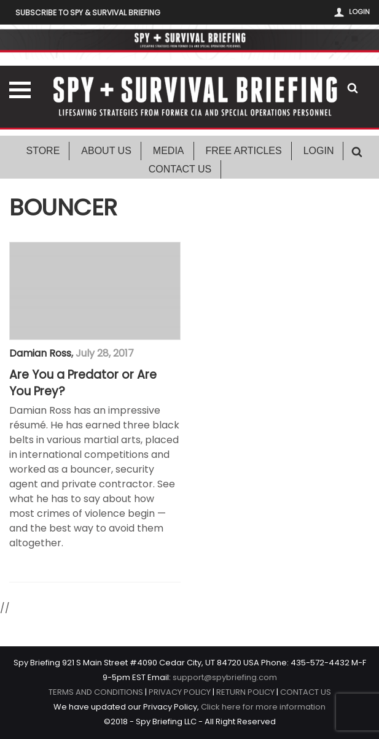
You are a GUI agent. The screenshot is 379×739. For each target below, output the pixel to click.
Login (359, 12)
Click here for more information (263, 707)
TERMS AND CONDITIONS (96, 692)
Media (168, 150)
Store (43, 150)
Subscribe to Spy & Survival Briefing (87, 12)
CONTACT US (305, 692)
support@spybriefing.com (225, 677)
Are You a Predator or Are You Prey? (83, 383)
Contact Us (180, 169)
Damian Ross (40, 353)
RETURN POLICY (245, 692)
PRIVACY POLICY (180, 692)
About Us (106, 150)
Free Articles (244, 150)
